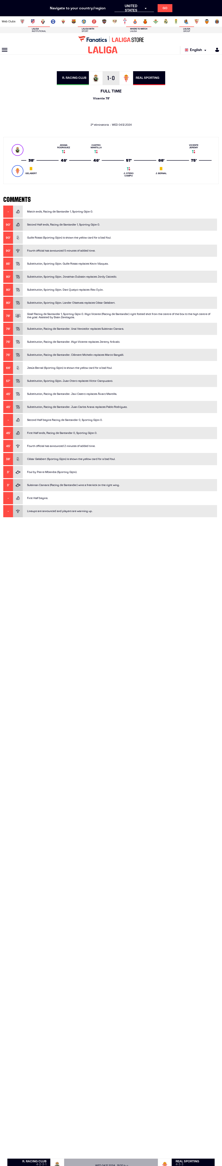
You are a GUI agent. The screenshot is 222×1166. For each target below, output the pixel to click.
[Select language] (196, 50)
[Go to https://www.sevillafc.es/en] (196, 21)
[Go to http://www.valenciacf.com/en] (207, 21)
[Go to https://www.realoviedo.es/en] (176, 21)
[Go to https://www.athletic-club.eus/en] (22, 21)
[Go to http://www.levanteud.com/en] (104, 21)
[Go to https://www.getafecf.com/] (84, 21)
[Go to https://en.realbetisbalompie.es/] (155, 21)
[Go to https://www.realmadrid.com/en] (166, 21)
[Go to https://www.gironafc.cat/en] (94, 21)
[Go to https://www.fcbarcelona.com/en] (73, 21)
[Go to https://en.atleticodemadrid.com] (32, 21)
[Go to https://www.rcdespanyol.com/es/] (135, 21)
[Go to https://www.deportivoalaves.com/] (53, 21)
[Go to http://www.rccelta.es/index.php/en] (125, 21)
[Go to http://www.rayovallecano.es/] (114, 21)
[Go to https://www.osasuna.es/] (43, 21)
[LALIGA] (103, 49)
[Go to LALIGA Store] (111, 39)
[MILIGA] (215, 50)
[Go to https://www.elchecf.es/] (63, 21)
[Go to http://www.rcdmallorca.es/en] (145, 21)
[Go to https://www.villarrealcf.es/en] (217, 21)
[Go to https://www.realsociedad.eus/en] (186, 21)
